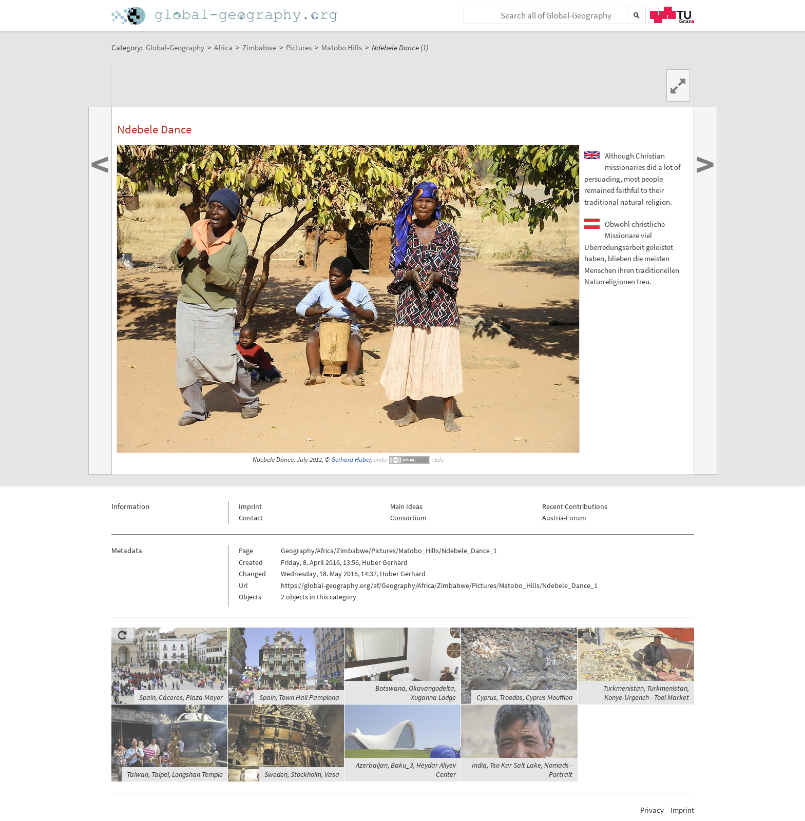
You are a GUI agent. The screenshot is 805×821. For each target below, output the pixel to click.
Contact (251, 517)
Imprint (250, 506)
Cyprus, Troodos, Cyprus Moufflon (524, 697)
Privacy (652, 810)
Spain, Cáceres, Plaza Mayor (181, 697)
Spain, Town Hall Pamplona (299, 697)
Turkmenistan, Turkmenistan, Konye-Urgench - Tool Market (646, 692)
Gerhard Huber (351, 459)
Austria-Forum (564, 517)
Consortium (408, 517)
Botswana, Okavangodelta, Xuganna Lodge (415, 692)
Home (225, 16)
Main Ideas (406, 506)
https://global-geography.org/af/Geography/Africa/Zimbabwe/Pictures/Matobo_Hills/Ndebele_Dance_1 (439, 585)
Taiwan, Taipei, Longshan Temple (175, 774)
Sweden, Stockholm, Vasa (301, 774)
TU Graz (672, 15)
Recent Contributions (574, 506)
